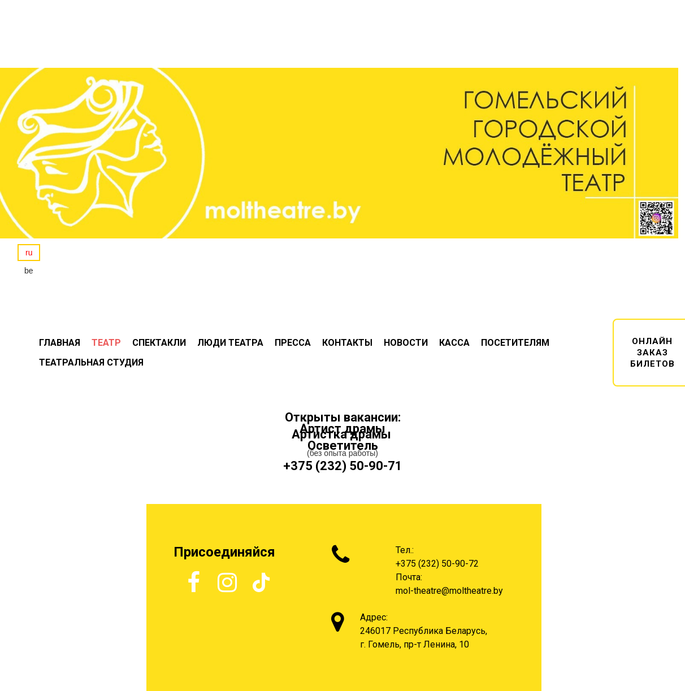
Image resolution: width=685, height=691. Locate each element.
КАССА (454, 342)
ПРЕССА (293, 342)
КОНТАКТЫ (347, 342)
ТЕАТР (106, 342)
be (28, 270)
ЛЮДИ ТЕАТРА (230, 342)
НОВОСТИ (406, 342)
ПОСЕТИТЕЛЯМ (515, 342)
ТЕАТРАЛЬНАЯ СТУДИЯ (91, 362)
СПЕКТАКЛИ (159, 342)
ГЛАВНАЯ (59, 342)
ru (28, 252)
